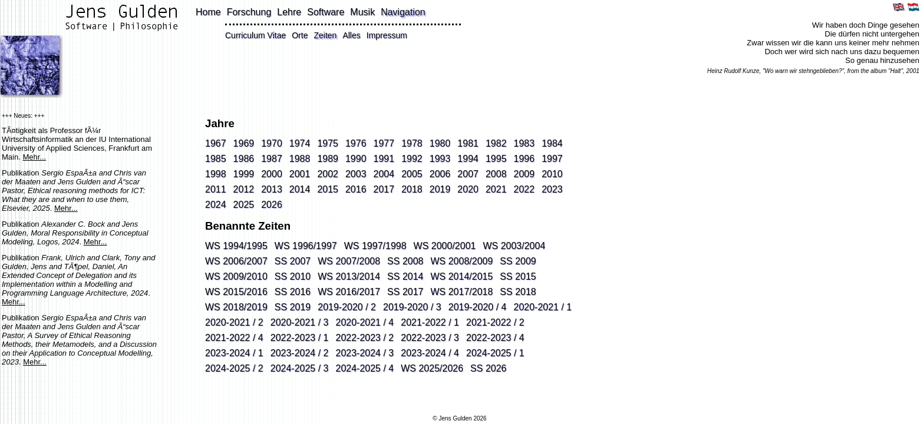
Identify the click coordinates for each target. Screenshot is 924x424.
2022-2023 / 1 (299, 338)
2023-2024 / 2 (299, 353)
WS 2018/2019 (236, 307)
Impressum (387, 35)
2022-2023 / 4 (495, 338)
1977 (384, 143)
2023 (552, 189)
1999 (244, 174)
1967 (215, 143)
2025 (244, 205)
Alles (351, 35)
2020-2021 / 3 (299, 322)
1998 (215, 174)
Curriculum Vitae (255, 35)
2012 (244, 189)
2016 (356, 189)
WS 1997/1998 (375, 246)
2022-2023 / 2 (365, 338)
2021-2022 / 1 (430, 322)
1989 (327, 159)
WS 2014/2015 (462, 276)
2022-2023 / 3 (430, 338)
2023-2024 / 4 (430, 353)
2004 (384, 174)
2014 (300, 189)
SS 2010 (293, 276)
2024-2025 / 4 (365, 368)
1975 (327, 143)
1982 (496, 143)
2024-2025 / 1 (495, 353)
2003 (356, 174)
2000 (271, 174)
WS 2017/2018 (462, 292)
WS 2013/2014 (349, 276)
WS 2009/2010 (236, 276)
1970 (271, 143)
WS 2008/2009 (462, 261)
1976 (356, 143)
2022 (524, 189)
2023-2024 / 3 (365, 353)
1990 (356, 159)
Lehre (289, 12)
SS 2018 (518, 292)
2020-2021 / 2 (234, 322)
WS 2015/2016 (236, 292)
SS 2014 (405, 276)
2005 (412, 174)
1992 (412, 159)
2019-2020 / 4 (477, 307)
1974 (300, 143)
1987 (271, 159)
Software (325, 12)
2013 (271, 189)
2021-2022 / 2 (495, 322)
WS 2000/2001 (445, 246)
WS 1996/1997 (306, 246)
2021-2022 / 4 (234, 338)
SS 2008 (405, 261)
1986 (244, 159)
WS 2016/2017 (349, 292)
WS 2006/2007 (236, 261)
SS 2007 (293, 261)
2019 (440, 189)
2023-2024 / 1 (234, 353)
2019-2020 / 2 (347, 307)
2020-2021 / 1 (543, 307)
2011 (215, 189)
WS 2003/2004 (514, 246)
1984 (552, 143)
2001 (300, 174)
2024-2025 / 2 (234, 368)
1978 (412, 143)
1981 (467, 143)
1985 (215, 159)
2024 (215, 205)
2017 (384, 189)
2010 (552, 174)
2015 (327, 189)
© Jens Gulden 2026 (459, 418)
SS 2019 (293, 307)
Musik (362, 12)
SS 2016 (293, 292)
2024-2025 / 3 (299, 368)
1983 (524, 143)
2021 (496, 189)
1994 (467, 159)
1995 (496, 159)
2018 (412, 189)
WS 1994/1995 (236, 246)
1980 (440, 143)
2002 (327, 174)
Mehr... (34, 157)
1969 (244, 143)
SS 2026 (488, 368)
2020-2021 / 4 (365, 322)
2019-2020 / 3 (412, 307)
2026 (271, 205)
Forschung (249, 12)
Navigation (403, 12)
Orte (300, 35)
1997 (552, 159)
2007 (467, 174)
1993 (440, 159)
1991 (384, 159)
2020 (467, 189)
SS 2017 (405, 292)
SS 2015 (518, 276)
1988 (300, 159)
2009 (524, 174)
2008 (496, 174)
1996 (524, 159)
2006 (440, 174)
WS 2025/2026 (432, 368)
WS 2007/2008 (349, 261)
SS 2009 (518, 261)
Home (208, 12)
